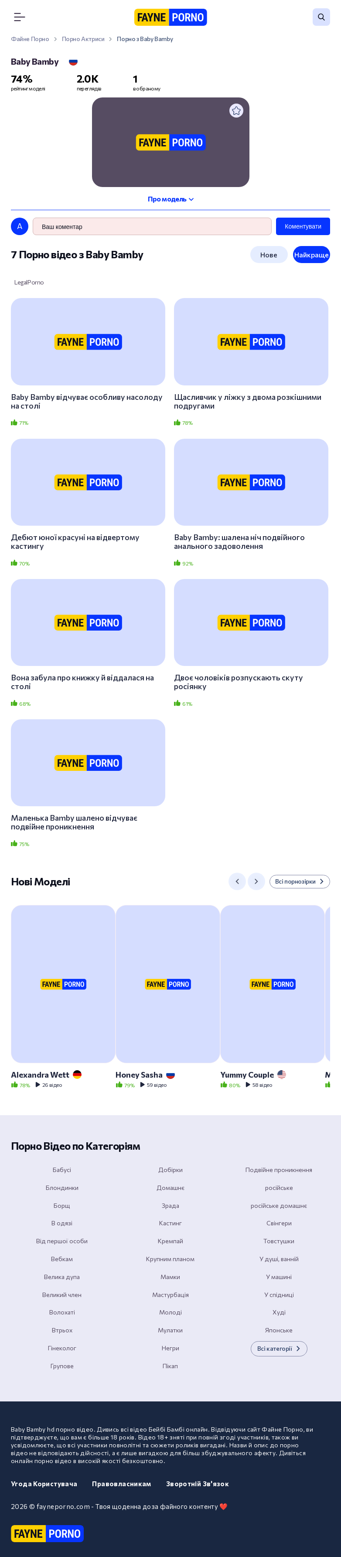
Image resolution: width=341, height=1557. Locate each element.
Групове (62, 1366)
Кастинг (170, 1223)
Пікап (170, 1366)
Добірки (170, 1169)
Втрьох (62, 1330)
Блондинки (62, 1187)
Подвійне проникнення (279, 1169)
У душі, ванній (279, 1258)
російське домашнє (279, 1205)
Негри (170, 1348)
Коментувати (303, 226)
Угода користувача (44, 1484)
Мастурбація (170, 1294)
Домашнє (170, 1187)
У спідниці (279, 1294)
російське (279, 1187)
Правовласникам (121, 1484)
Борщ (62, 1205)
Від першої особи (62, 1241)
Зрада (170, 1205)
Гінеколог (62, 1348)
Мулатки (170, 1330)
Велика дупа (62, 1276)
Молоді (170, 1312)
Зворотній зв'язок (197, 1484)
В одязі (61, 1223)
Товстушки (278, 1241)
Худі (279, 1312)
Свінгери (279, 1223)
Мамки (170, 1276)
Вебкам (62, 1258)
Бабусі (62, 1169)
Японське (279, 1330)
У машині (279, 1276)
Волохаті (62, 1312)
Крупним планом (170, 1258)
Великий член (62, 1294)
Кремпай (170, 1241)
